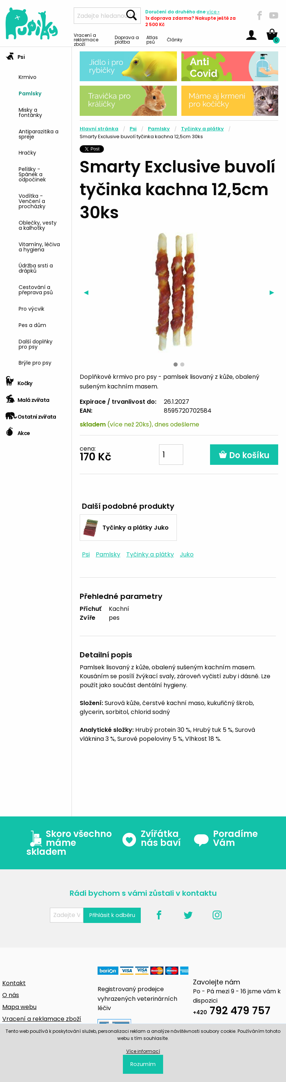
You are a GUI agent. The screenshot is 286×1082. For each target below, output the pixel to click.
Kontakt (14, 983)
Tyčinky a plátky (202, 128)
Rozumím (143, 1064)
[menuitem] (42, 76)
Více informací (143, 1051)
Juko (187, 554)
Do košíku (244, 455)
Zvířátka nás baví (151, 838)
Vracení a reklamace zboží (86, 39)
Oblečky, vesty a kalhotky (38, 225)
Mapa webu (19, 1007)
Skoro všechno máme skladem (69, 842)
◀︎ (88, 292)
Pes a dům (32, 324)
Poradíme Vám (226, 838)
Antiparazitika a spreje (38, 133)
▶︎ (274, 292)
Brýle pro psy (35, 362)
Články (174, 39)
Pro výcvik (31, 308)
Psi (15, 54)
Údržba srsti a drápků (36, 267)
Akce (18, 431)
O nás (10, 995)
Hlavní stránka (99, 128)
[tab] (36, 210)
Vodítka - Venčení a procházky (32, 200)
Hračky (27, 152)
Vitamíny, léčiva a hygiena (39, 246)
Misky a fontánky (30, 112)
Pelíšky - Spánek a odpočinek (32, 173)
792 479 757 (231, 1012)
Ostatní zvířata (31, 414)
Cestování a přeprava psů (36, 289)
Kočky (19, 381)
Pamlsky (30, 93)
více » (213, 12)
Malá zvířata (28, 397)
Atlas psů (152, 39)
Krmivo (27, 76)
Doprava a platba (127, 39)
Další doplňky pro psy (36, 343)
